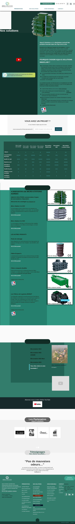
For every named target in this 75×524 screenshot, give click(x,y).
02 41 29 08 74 (60, 3)
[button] (33, 9)
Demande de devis (47, 3)
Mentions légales (65, 522)
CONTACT (60, 8)
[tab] (38, 349)
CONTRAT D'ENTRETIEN (69, 478)
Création (72, 522)
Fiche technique (63, 88)
